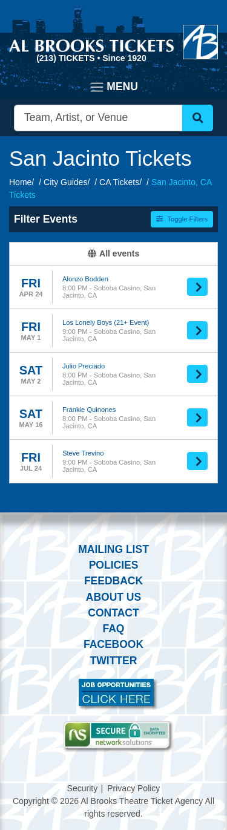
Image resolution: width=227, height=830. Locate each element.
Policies (114, 565)
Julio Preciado (83, 366)
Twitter (113, 661)
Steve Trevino (83, 453)
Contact (113, 613)
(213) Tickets (66, 58)
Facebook (113, 644)
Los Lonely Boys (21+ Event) (105, 322)
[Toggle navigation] (113, 87)
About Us (113, 597)
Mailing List (113, 549)
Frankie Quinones (89, 409)
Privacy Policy (133, 788)
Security (82, 788)
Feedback (113, 581)
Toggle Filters (182, 219)
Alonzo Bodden (85, 279)
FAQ (114, 628)
